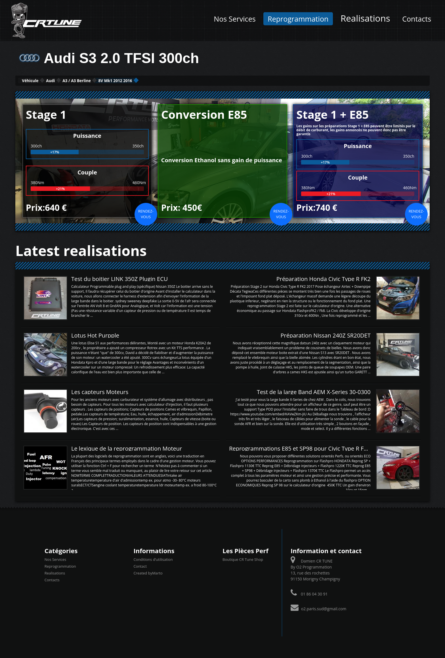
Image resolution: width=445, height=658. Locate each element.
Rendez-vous (146, 213)
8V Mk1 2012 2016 (165, 80)
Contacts (416, 19)
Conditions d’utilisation (153, 558)
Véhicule (37, 80)
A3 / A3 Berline (109, 80)
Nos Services (234, 19)
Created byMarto (147, 572)
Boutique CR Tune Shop (242, 558)
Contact (140, 565)
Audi (69, 80)
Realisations (365, 18)
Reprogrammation (298, 19)
